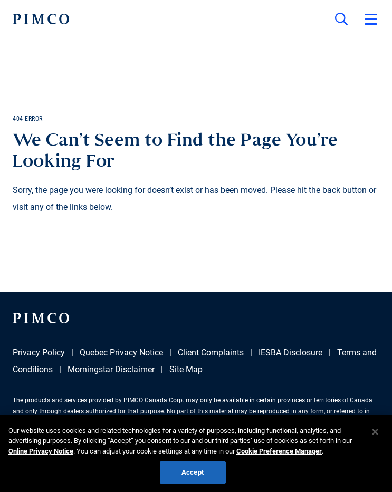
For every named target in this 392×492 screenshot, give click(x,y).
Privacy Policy (39, 353)
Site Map (186, 369)
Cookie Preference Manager (279, 451)
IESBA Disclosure (290, 353)
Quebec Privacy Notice (121, 353)
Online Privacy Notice (40, 451)
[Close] (375, 431)
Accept (192, 472)
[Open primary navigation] (370, 19)
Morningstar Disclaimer (111, 369)
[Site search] (341, 19)
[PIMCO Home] (41, 19)
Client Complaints (211, 353)
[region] (196, 453)
